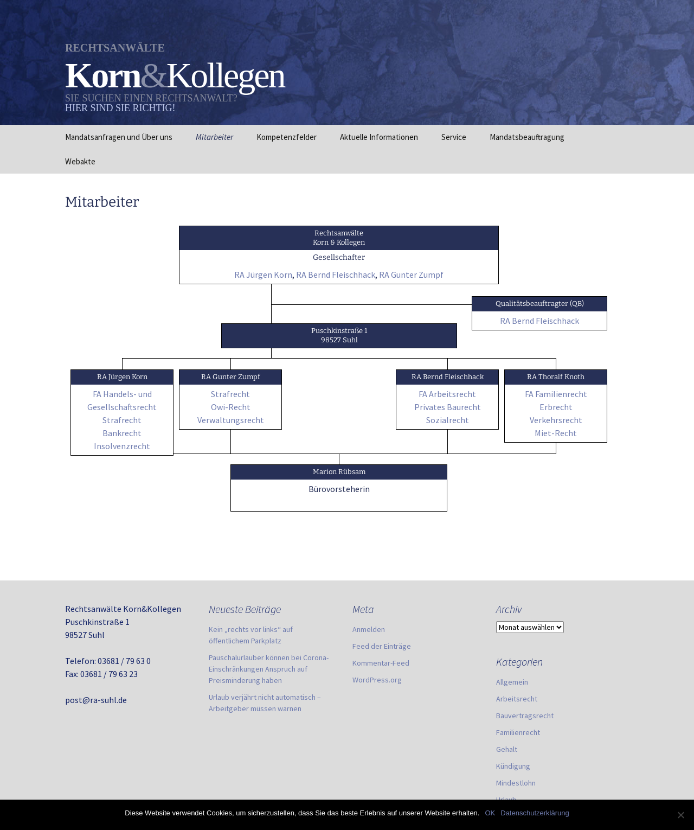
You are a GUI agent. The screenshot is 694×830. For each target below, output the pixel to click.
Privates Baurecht (447, 406)
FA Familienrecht (556, 393)
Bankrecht (122, 432)
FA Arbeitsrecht (447, 393)
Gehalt (506, 749)
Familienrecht (518, 732)
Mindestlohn (516, 783)
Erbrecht (556, 406)
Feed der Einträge (381, 646)
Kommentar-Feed (380, 663)
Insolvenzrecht (122, 445)
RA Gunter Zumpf (411, 274)
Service (453, 137)
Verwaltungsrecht (230, 419)
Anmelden (368, 629)
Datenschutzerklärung (534, 813)
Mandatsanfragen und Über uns (118, 137)
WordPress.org (377, 680)
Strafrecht (122, 419)
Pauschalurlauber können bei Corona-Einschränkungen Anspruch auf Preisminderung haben (269, 669)
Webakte (80, 161)
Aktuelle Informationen (379, 137)
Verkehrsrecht (556, 419)
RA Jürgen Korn (263, 274)
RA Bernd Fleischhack (335, 274)
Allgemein (512, 682)
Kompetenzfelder (286, 137)
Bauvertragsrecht (525, 715)
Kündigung (513, 766)
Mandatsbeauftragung (527, 137)
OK (490, 813)
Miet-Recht (556, 432)
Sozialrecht (447, 419)
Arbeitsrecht (516, 699)
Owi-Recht (230, 406)
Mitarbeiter (214, 137)
